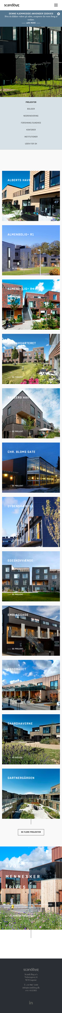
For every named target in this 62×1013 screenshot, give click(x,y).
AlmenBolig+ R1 (31, 250)
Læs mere (31, 23)
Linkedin (31, 1003)
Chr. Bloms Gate (31, 468)
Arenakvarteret (31, 359)
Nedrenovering (31, 116)
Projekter (31, 102)
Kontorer (31, 130)
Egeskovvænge (31, 576)
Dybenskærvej (31, 522)
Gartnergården (31, 794)
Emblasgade (31, 631)
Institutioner (31, 137)
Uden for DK (31, 144)
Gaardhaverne (31, 739)
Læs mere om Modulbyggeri (22, 916)
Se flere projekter (31, 832)
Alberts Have (31, 196)
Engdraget (31, 685)
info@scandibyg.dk (31, 988)
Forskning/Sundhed (31, 123)
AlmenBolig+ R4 (31, 305)
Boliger (31, 109)
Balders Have (31, 413)
